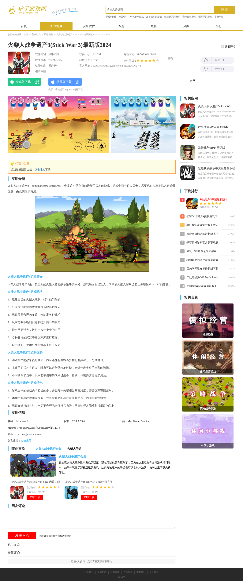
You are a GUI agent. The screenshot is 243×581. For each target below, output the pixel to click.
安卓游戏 (56, 26)
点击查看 (26, 440)
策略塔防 (48, 34)
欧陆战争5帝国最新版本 (214, 199)
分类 (186, 26)
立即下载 (34, 497)
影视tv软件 (111, 16)
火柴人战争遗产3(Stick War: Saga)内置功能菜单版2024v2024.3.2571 (35, 482)
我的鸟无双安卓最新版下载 (202, 268)
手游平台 (218, 16)
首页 (24, 26)
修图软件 (123, 16)
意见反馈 (154, 572)
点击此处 (40, 169)
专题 (121, 26)
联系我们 (89, 572)
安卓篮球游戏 (189, 16)
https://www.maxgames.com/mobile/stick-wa (117, 65)
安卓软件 (89, 26)
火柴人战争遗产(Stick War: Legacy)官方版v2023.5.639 (89, 482)
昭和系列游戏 (205, 16)
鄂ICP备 (122, 577)
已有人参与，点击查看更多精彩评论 (91, 561)
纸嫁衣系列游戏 (172, 16)
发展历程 (102, 572)
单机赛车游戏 (137, 16)
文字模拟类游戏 (154, 16)
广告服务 (128, 572)
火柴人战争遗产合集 (72, 456)
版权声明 (115, 572)
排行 (219, 26)
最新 (154, 26)
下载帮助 (141, 572)
